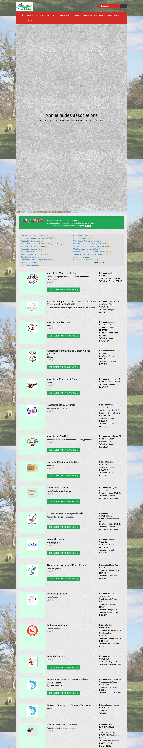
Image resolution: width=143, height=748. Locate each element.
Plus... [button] (31, 21)
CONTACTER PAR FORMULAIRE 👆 (64, 290)
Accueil (44, 120)
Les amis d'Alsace (56, 656)
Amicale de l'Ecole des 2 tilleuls (62, 273)
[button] (22, 16)
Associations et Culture (61, 120)
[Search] (109, 6)
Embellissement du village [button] (68, 15)
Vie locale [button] (51, 15)
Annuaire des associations (89, 120)
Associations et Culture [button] (108, 15)
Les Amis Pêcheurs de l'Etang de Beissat (67, 679)
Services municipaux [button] (35, 15)
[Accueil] (24, 6)
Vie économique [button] (89, 15)
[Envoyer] (123, 6)
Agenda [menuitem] (23, 21)
